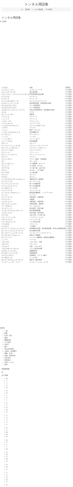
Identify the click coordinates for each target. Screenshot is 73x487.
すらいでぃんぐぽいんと (10, 148)
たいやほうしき (6, 188)
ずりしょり (5, 166)
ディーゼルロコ (34, 206)
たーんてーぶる (6, 181)
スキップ (32, 143)
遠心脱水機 (33, 92)
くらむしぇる (6, 121)
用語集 (27, 9)
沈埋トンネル (9, 362)
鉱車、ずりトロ (34, 130)
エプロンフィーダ (35, 90)
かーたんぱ (5, 96)
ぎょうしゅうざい (7, 114)
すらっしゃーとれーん (9, 154)
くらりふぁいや (6, 123)
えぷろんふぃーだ (7, 90)
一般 (6, 331)
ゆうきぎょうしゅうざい (10, 253)
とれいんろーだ (6, 219)
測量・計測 (8, 353)
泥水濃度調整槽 (34, 210)
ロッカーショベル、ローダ (38, 262)
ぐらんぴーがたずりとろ (10, 125)
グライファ (33, 116)
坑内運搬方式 (34, 132)
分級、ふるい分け (35, 246)
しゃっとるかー (6, 139)
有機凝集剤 (33, 253)
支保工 (6, 344)
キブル (31, 112)
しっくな (4, 136)
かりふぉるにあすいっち (10, 101)
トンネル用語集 (37, 9)
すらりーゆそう (6, 159)
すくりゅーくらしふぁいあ (10, 145)
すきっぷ (4, 143)
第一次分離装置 (34, 184)
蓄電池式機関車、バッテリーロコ (41, 192)
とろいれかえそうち (8, 222)
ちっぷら (4, 195)
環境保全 (7, 360)
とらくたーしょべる (8, 217)
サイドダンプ (34, 134)
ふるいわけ (5, 242)
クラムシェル (34, 121)
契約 (6, 364)
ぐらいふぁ (5, 116)
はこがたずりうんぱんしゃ (10, 235)
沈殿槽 (31, 199)
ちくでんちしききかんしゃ (10, 192)
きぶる (3, 112)
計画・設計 (8, 335)
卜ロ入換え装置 (34, 222)
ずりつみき (5, 172)
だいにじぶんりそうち (9, 186)
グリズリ (32, 128)
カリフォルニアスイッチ (38, 101)
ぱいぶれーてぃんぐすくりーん (12, 233)
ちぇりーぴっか (6, 190)
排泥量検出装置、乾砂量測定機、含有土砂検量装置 (47, 228)
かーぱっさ (5, 99)
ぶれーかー (5, 244)
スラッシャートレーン (37, 154)
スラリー (32, 157)
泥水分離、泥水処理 (36, 213)
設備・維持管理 (9, 355)
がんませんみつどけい (9, 105)
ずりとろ (4, 175)
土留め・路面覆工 (10, 351)
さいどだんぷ (6, 134)
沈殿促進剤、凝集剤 (36, 204)
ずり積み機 (33, 172)
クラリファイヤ (34, 123)
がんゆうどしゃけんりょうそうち (13, 110)
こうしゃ (4, 130)
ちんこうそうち (6, 197)
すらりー (4, 157)
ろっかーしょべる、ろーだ (10, 262)
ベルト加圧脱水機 (35, 248)
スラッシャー (34, 152)
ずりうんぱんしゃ (7, 163)
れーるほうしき (6, 257)
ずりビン (32, 177)
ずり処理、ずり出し (36, 166)
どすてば (4, 215)
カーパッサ (33, 99)
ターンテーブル (34, 181)
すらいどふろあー (7, 150)
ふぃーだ (4, 239)
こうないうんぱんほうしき (10, 132)
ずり (3, 161)
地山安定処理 (9, 349)
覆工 (6, 347)
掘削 (6, 338)
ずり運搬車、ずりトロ (37, 163)
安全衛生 (7, 358)
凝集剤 (31, 114)
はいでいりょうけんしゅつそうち (13, 228)
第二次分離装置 (34, 186)
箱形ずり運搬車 (34, 235)
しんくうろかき (6, 141)
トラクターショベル (36, 217)
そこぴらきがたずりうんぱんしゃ (13, 179)
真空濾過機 (33, 141)
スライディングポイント (38, 148)
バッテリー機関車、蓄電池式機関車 (41, 237)
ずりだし (4, 170)
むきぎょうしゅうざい (9, 251)
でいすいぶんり (6, 213)
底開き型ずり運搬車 (36, 179)
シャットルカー (34, 139)
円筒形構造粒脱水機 (36, 94)
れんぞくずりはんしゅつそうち (12, 260)
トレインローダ (34, 219)
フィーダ (32, 239)
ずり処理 (49, 9)
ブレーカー (33, 244)
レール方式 (33, 257)
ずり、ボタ (33, 161)
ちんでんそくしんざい (9, 204)
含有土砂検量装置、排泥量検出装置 (41, 110)
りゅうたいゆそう (7, 255)
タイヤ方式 (33, 188)
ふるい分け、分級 (35, 242)
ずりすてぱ (5, 168)
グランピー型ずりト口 (37, 125)
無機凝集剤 (33, 251)
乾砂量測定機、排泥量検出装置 (40, 103)
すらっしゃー (6, 152)
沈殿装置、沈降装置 (36, 201)
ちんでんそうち (6, 201)
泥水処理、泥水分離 (36, 208)
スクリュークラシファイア (38, 145)
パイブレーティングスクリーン (40, 233)
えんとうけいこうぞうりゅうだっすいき (15, 94)
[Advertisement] (36, 39)
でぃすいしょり (6, 208)
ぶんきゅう (5, 246)
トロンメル (33, 224)
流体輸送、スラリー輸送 (38, 255)
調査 (6, 333)
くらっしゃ (5, 119)
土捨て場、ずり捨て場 (37, 215)
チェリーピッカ (34, 190)
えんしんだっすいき (8, 92)
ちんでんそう (6, 199)
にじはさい (5, 226)
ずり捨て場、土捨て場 (37, 168)
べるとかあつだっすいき (10, 248)
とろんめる (5, 224)
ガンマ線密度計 (34, 105)
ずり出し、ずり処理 (36, 170)
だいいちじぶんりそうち (10, 184)
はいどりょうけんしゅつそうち (12, 231)
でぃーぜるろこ (6, 206)
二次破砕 (32, 226)
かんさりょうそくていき (10, 103)
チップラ (32, 195)
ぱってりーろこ (6, 237)
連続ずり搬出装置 (35, 260)
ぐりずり (4, 128)
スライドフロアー (35, 150)
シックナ (32, 136)
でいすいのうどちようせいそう (12, 210)
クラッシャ (33, 119)
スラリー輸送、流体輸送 (38, 159)
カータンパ (33, 96)
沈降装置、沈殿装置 (36, 197)
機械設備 (7, 340)
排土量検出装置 (34, 231)
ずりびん (4, 177)
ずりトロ (32, 175)
